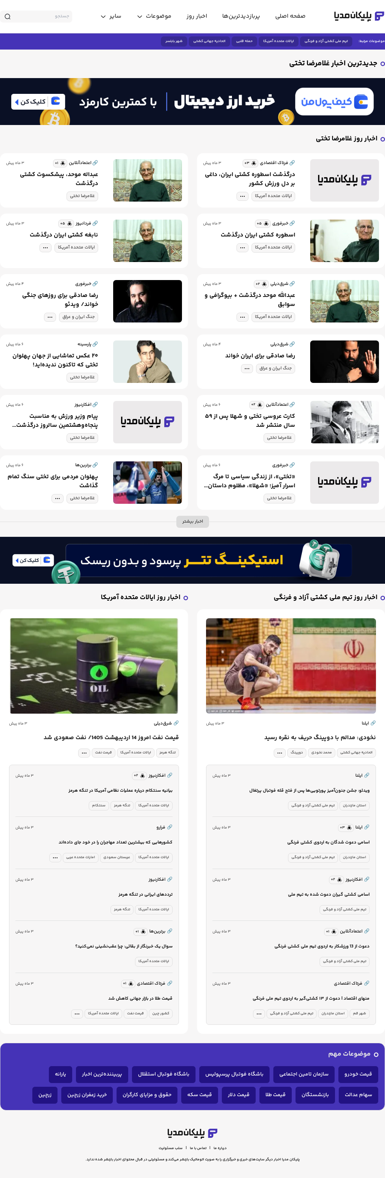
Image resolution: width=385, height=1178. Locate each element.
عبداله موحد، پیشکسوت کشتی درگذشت (59, 179)
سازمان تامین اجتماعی (304, 1074)
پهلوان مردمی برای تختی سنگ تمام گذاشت (53, 482)
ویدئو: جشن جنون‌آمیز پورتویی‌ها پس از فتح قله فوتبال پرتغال (309, 790)
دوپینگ (297, 753)
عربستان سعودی (116, 857)
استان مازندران (354, 806)
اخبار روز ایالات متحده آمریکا (140, 598)
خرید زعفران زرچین (87, 1095)
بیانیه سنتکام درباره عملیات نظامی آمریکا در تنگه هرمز (120, 790)
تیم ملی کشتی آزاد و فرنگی (326, 41)
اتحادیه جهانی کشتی (209, 41)
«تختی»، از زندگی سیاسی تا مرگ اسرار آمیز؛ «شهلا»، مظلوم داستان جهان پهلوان (251, 482)
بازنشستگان (315, 1095)
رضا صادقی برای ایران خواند (260, 356)
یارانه (60, 1074)
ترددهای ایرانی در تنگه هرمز (145, 894)
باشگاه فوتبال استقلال (163, 1074)
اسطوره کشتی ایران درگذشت (258, 235)
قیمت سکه (199, 1095)
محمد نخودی (321, 753)
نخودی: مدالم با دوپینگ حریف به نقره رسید (320, 738)
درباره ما (220, 1148)
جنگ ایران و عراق (78, 317)
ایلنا (369, 724)
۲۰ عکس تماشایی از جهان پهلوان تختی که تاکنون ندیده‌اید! (55, 361)
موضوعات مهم (349, 1054)
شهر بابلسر (174, 41)
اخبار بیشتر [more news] (192, 521)
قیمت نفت (103, 753)
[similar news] (250, 163)
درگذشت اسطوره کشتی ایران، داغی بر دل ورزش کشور (250, 179)
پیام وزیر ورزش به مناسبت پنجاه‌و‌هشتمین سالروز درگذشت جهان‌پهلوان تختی (57, 421)
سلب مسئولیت (171, 1148)
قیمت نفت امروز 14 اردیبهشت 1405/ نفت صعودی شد (111, 738)
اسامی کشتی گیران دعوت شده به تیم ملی (329, 894)
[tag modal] (242, 196)
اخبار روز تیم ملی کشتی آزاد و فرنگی (325, 598)
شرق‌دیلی (166, 724)
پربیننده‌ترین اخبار (102, 1074)
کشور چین (160, 1014)
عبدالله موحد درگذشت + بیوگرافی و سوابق (250, 300)
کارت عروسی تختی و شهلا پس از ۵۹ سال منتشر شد (250, 421)
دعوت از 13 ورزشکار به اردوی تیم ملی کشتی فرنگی (322, 946)
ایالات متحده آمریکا (278, 41)
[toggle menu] (153, 16)
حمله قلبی (244, 41)
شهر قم (359, 1014)
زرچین (45, 1095)
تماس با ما (198, 1148)
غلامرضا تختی (82, 196)
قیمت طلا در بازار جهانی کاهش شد (140, 998)
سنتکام (99, 806)
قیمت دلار (239, 1095)
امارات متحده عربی (80, 857)
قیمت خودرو (358, 1074)
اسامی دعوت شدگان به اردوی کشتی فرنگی (328, 842)
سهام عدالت (358, 1095)
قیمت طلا (275, 1095)
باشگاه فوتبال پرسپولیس (234, 1074)
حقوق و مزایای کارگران (147, 1095)
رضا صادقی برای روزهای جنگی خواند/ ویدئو (60, 300)
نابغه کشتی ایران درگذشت (64, 235)
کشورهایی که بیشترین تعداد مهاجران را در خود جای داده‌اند (116, 842)
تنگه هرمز (167, 753)
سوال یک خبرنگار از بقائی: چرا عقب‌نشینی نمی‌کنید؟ (124, 946)
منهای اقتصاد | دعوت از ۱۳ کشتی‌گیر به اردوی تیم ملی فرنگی (311, 998)
